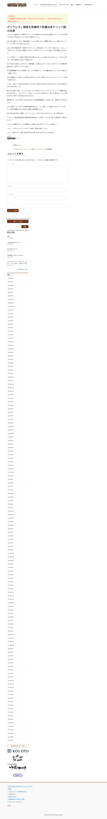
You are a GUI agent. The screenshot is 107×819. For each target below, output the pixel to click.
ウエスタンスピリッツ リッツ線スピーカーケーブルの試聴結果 (32, 149)
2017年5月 (10, 493)
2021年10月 (11, 306)
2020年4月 (10, 370)
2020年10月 (11, 349)
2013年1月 (10, 677)
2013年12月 (11, 638)
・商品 (9, 789)
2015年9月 (10, 564)
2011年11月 (11, 726)
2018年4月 (10, 454)
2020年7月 (10, 359)
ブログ (17, 138)
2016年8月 (10, 525)
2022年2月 (10, 292)
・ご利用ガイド (11, 794)
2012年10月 (11, 687)
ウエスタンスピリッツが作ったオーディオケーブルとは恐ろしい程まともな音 (17, 262)
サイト (9, 202)
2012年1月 (10, 719)
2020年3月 (10, 373)
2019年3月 (10, 416)
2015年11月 (11, 557)
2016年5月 (10, 536)
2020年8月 (10, 356)
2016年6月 (10, 532)
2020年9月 (10, 352)
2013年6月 (10, 659)
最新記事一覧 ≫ (23, 269)
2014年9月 (10, 606)
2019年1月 (10, 423)
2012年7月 (10, 698)
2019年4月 (10, 412)
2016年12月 (11, 511)
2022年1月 (10, 296)
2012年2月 (10, 715)
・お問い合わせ (11, 797)
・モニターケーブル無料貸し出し (17, 791)
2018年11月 (11, 430)
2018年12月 (11, 426)
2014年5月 (10, 620)
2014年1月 (10, 634)
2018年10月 (11, 433)
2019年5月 (10, 409)
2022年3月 (10, 289)
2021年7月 (10, 317)
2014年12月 (11, 596)
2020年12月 (11, 342)
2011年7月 (10, 740)
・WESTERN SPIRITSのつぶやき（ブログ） (20, 786)
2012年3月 (10, 712)
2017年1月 (10, 507)
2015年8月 (10, 567)
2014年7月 (10, 613)
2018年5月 (10, 451)
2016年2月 (10, 546)
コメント (10, 164)
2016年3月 (10, 543)
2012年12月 (11, 680)
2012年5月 (10, 705)
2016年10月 (11, 518)
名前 (9, 186)
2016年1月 (10, 550)
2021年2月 (10, 334)
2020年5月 (10, 366)
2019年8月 (10, 398)
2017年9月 (10, 479)
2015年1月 (10, 592)
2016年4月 (10, 539)
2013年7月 (10, 656)
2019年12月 (11, 384)
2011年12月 (11, 723)
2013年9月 (10, 649)
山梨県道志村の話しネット (14, 242)
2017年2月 (10, 504)
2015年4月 (10, 581)
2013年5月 (10, 663)
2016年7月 (10, 529)
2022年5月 (10, 282)
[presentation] (18, 216)
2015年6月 (10, 574)
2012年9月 (10, 691)
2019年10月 (11, 391)
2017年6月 (10, 490)
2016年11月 (11, 514)
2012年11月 (11, 684)
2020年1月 (10, 380)
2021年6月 (10, 320)
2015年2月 (10, 589)
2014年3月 (10, 627)
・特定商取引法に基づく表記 (15, 799)
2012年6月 (10, 701)
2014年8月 (10, 610)
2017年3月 (10, 500)
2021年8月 (10, 313)
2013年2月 (10, 673)
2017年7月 (10, 486)
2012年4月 (10, 708)
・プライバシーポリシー (14, 802)
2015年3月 (10, 585)
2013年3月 (10, 670)
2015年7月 (10, 571)
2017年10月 (11, 476)
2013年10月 (11, 645)
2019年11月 (11, 387)
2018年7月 (10, 444)
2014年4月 (10, 624)
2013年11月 (11, 641)
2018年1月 (10, 465)
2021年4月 (10, 327)
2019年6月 (10, 405)
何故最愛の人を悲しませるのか (15, 255)
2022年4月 (10, 285)
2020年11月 (11, 345)
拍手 (9, 136)
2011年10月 (11, 730)
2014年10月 (11, 603)
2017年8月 (10, 483)
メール (10, 194)
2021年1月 (10, 338)
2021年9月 (10, 310)
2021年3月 (10, 331)
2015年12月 (11, 553)
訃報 (8, 236)
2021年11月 (11, 303)
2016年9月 (10, 521)
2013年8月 (10, 652)
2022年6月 (10, 278)
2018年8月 (10, 440)
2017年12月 (11, 469)
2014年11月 (11, 599)
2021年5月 (10, 324)
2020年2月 (10, 377)
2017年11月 (11, 472)
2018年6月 (10, 447)
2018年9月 (10, 437)
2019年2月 (10, 419)
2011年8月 (10, 737)
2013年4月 (10, 666)
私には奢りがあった (12, 249)
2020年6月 (10, 363)
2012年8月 (10, 694)
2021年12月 (11, 299)
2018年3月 (10, 458)
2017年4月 (10, 497)
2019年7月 (10, 402)
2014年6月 (10, 617)
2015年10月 (11, 560)
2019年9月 (10, 395)
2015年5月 (10, 578)
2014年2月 (10, 631)
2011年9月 (10, 733)
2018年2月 (10, 462)
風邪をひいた (17, 145)
